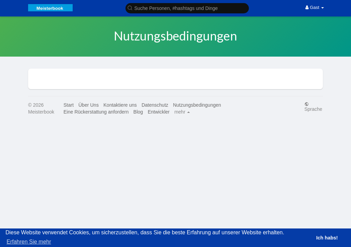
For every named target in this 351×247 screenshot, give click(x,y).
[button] (187, 7)
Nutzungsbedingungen (197, 105)
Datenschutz (155, 105)
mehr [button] (182, 111)
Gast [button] (314, 7)
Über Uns (88, 105)
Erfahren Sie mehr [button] (29, 242)
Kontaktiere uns (120, 105)
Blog (138, 112)
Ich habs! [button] (327, 237)
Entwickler (159, 112)
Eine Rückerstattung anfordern (96, 112)
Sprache (313, 106)
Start (68, 105)
